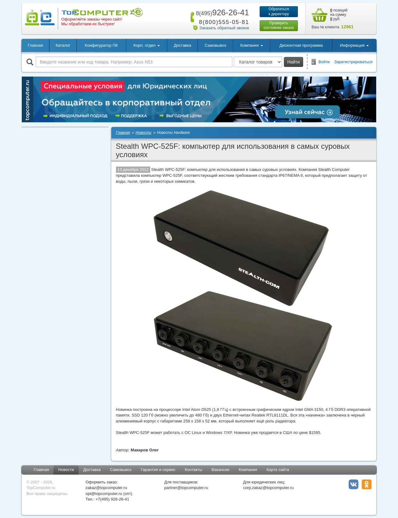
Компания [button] (251, 45)
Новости (66, 469)
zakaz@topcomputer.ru (106, 487)
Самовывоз (215, 45)
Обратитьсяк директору (279, 11)
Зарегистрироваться (353, 61)
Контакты (193, 469)
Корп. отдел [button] (146, 45)
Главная (35, 45)
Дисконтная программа (301, 45)
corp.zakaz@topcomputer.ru (268, 487)
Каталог (63, 45)
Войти (324, 61)
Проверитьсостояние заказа (279, 25)
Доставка (182, 45)
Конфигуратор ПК (101, 45)
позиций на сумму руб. (339, 14)
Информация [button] (354, 45)
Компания (248, 469)
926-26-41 (221, 12)
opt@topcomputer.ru (104, 493)
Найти (293, 61)
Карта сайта (277, 469)
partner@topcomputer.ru (186, 487)
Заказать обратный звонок (224, 28)
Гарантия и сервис (158, 469)
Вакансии (220, 469)
